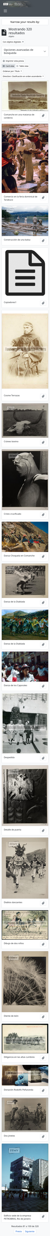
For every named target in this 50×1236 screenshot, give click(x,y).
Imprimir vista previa (13, 61)
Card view (8, 66)
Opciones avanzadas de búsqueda (18, 51)
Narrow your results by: (25, 22)
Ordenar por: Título (11, 71)
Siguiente (29, 1231)
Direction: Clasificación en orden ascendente (22, 76)
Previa (19, 1231)
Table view (22, 66)
